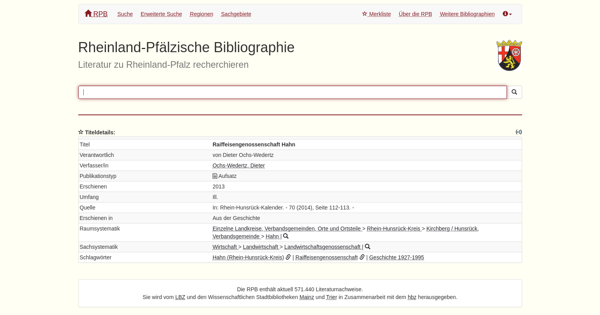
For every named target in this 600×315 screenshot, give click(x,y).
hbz (412, 297)
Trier (331, 297)
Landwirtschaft (261, 247)
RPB (96, 14)
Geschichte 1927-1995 (396, 257)
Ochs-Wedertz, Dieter (239, 165)
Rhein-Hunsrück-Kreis (394, 228)
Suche (125, 14)
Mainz (306, 297)
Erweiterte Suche (161, 14)
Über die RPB (415, 14)
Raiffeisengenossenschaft (327, 257)
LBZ (180, 297)
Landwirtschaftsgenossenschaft (323, 247)
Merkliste (376, 14)
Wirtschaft (225, 247)
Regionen (201, 14)
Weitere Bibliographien (467, 14)
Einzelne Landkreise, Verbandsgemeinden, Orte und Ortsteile (287, 228)
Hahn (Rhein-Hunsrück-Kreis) (248, 257)
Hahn (273, 236)
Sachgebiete (236, 14)
